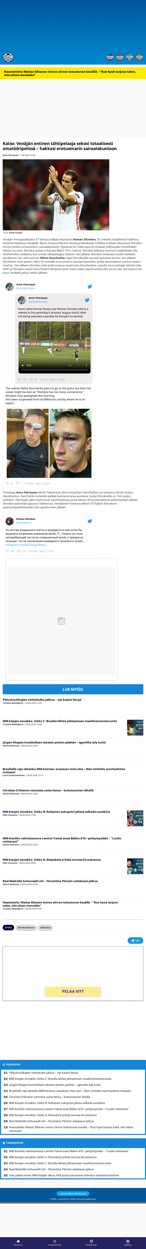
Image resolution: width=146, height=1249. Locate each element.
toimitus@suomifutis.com (73, 1193)
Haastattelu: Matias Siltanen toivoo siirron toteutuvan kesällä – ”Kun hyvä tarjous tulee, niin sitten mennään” (70, 73)
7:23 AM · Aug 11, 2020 (37, 483)
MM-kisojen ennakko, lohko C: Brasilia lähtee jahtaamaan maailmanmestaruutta (60, 721)
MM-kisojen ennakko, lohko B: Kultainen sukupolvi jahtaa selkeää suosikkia (56, 812)
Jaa (135, 940)
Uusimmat (13, 1064)
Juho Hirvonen (11, 155)
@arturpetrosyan (25, 288)
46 (33, 379)
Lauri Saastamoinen (14, 775)
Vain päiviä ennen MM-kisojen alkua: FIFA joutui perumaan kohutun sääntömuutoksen (64, 1175)
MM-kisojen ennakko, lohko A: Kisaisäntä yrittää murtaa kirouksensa (52, 860)
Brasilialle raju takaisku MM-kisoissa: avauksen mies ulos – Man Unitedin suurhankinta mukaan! (64, 770)
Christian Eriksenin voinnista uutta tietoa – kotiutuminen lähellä (48, 790)
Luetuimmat (14, 1143)
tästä (6, 273)
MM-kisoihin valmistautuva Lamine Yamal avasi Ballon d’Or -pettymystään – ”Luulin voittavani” (62, 839)
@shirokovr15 (24, 522)
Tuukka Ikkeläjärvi (13, 702)
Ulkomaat (45, 927)
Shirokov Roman (26, 927)
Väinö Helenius (11, 745)
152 (21, 551)
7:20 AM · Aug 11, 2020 (52, 379)
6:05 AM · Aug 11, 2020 (41, 551)
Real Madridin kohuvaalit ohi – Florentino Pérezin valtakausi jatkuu (50, 881)
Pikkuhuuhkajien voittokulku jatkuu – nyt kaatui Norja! (42, 700)
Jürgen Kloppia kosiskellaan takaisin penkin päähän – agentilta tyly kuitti (54, 742)
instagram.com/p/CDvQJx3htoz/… (27, 545)
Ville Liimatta (10, 814)
